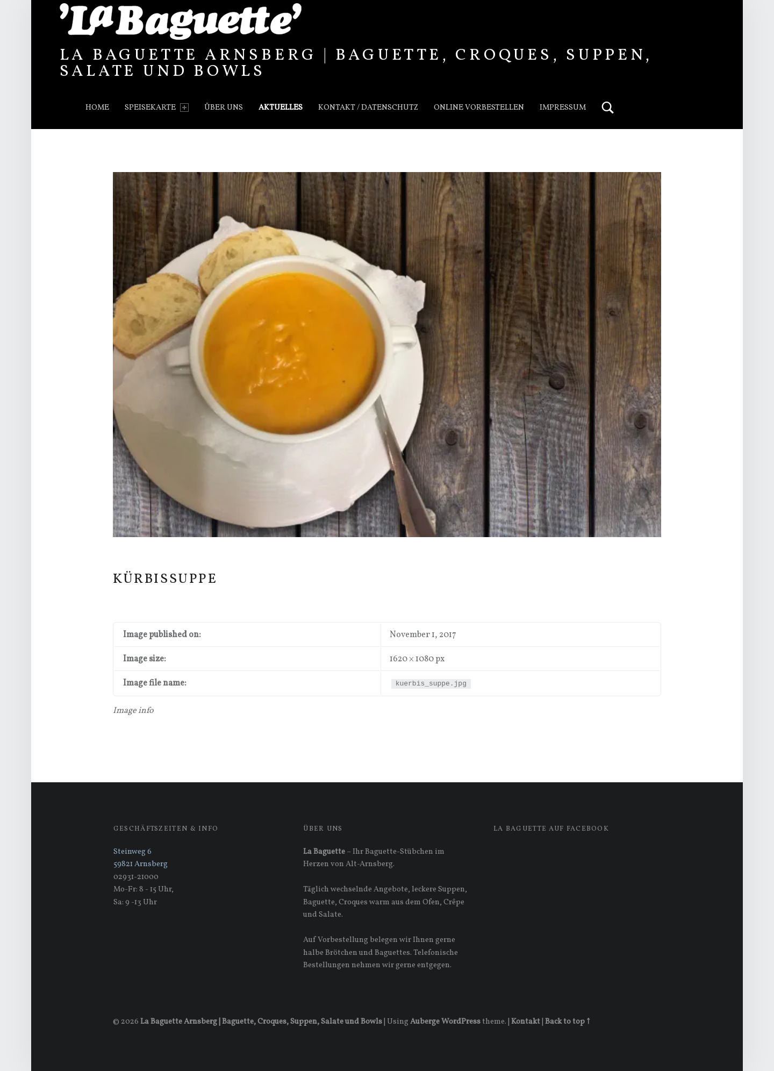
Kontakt (525, 1021)
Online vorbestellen (479, 107)
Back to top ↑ (567, 1021)
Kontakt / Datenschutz (368, 107)
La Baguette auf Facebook (551, 829)
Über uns (223, 107)
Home (97, 107)
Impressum (563, 107)
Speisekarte (156, 107)
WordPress (461, 1021)
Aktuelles (281, 107)
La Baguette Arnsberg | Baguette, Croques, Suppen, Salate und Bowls (356, 63)
